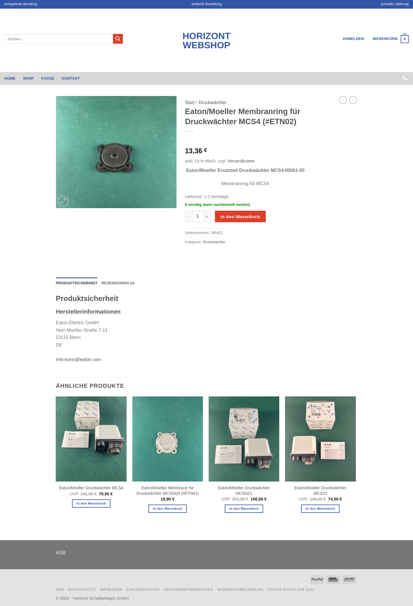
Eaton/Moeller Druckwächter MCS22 (320, 491)
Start (190, 102)
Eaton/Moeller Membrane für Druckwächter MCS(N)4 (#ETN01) (167, 491)
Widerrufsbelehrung (240, 590)
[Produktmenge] (197, 216)
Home (9, 78)
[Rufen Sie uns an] (405, 78)
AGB (61, 552)
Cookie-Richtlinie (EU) (290, 590)
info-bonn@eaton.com (78, 359)
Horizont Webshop (206, 40)
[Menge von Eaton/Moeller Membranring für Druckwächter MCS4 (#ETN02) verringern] (188, 216)
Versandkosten (241, 161)
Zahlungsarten (143, 590)
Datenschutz (82, 590)
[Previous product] (353, 100)
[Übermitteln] (118, 39)
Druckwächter (213, 102)
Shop (28, 78)
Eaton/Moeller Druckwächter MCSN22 (244, 491)
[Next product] (343, 100)
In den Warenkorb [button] (91, 503)
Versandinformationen (188, 590)
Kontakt (71, 78)
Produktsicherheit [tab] (77, 283)
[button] (353, 39)
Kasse (47, 78)
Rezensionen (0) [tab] (118, 283)
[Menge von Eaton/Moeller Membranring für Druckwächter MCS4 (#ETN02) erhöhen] (206, 216)
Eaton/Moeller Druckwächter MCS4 (91, 488)
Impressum (111, 590)
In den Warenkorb (240, 216)
